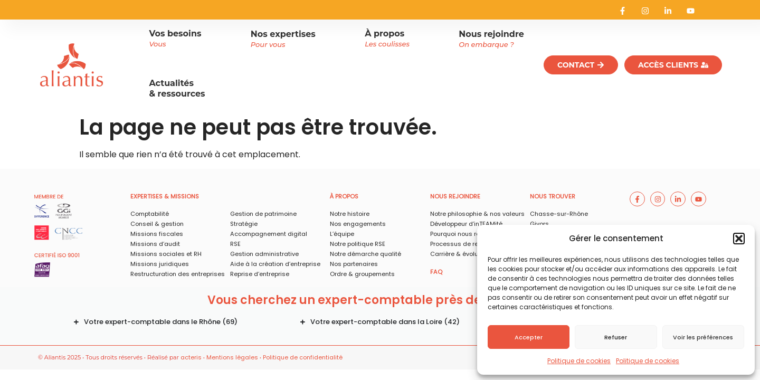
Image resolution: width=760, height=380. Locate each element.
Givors (539, 224)
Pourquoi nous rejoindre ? (467, 234)
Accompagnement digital (268, 234)
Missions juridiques (159, 264)
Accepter (529, 337)
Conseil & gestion (157, 224)
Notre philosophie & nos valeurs (477, 214)
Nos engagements (358, 224)
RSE (235, 244)
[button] (739, 238)
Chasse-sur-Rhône (559, 214)
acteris (191, 357)
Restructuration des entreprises (177, 274)
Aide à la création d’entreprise (275, 264)
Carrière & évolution (459, 254)
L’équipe (342, 234)
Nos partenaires (354, 264)
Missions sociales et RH (166, 254)
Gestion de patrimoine (263, 214)
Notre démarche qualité (365, 254)
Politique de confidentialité (303, 357)
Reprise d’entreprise (259, 274)
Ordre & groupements (362, 274)
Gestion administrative (264, 254)
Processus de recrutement (469, 244)
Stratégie (244, 224)
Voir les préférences (703, 337)
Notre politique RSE (357, 244)
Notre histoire (349, 214)
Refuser (615, 337)
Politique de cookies (579, 360)
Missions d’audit (155, 244)
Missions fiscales (156, 234)
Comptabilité (149, 214)
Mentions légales (232, 357)
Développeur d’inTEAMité (466, 224)
